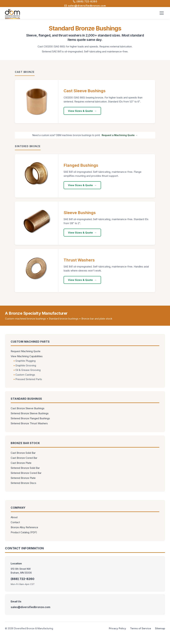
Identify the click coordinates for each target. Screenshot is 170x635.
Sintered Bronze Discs (23, 483)
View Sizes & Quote (80, 110)
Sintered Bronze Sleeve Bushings (30, 413)
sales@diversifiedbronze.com (85, 5)
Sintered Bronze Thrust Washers (29, 423)
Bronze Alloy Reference (24, 527)
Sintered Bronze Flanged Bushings (30, 418)
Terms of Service (140, 628)
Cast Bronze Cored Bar (24, 457)
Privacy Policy (117, 628)
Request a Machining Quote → (120, 135)
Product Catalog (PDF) (24, 532)
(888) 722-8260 (85, 1)
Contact (15, 522)
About (14, 517)
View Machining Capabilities (27, 356)
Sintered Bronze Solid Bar (25, 467)
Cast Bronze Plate (21, 462)
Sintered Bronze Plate (23, 478)
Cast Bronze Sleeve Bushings (27, 408)
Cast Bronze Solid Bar (23, 452)
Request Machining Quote (25, 351)
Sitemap (160, 628)
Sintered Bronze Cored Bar (26, 472)
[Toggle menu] (161, 13)
